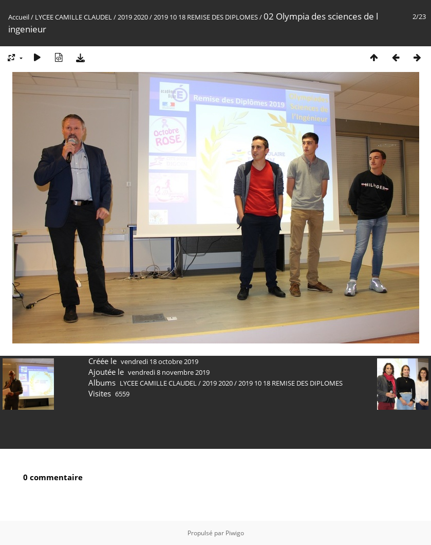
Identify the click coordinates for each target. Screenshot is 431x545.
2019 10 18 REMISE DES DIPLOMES (206, 17)
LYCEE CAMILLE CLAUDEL (73, 17)
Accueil (18, 17)
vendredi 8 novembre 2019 (169, 372)
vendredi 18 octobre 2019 (159, 361)
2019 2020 (133, 17)
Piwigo (235, 533)
